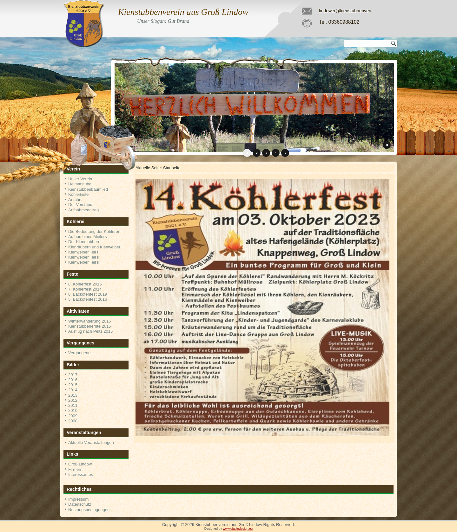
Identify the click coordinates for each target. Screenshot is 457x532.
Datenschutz (79, 504)
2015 (72, 384)
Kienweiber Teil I (83, 252)
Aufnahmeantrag (83, 210)
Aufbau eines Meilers (87, 236)
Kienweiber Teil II (83, 257)
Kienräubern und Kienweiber (94, 247)
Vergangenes (80, 352)
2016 (72, 379)
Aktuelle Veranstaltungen (91, 442)
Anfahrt (75, 199)
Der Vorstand (80, 204)
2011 (72, 405)
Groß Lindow (80, 464)
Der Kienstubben (83, 241)
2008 (72, 421)
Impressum (78, 499)
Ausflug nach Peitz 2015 (90, 331)
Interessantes (80, 474)
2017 (72, 374)
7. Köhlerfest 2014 (85, 289)
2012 (72, 400)
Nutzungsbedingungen (88, 509)
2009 (72, 415)
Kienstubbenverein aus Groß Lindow (183, 12)
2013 (72, 395)
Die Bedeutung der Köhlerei (93, 231)
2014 (72, 390)
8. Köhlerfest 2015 (85, 284)
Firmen (74, 469)
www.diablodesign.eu (238, 528)
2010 (72, 410)
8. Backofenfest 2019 (87, 294)
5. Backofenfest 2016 (87, 299)
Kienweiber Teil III (84, 262)
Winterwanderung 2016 (89, 321)
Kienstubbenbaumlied (88, 189)
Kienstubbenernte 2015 (89, 326)
